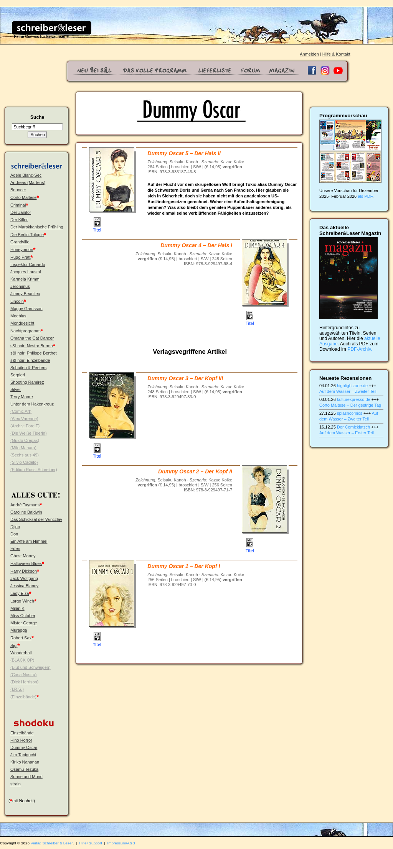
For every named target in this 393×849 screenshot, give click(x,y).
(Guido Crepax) (24, 440)
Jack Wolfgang (24, 578)
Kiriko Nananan (24, 762)
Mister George (23, 623)
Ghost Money (22, 555)
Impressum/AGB (121, 843)
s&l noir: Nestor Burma (31, 345)
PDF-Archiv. (359, 349)
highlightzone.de (352, 385)
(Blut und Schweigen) (30, 667)
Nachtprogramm (25, 330)
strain (15, 784)
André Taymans (25, 505)
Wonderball (20, 652)
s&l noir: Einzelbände (30, 360)
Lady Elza (19, 593)
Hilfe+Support (90, 843)
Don (14, 534)
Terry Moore (21, 396)
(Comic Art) (20, 411)
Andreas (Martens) (27, 182)
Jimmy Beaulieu (25, 293)
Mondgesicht (22, 323)
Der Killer (19, 219)
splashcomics (349, 413)
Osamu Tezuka (24, 769)
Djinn (15, 526)
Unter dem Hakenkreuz (32, 404)
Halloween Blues (26, 563)
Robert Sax (20, 638)
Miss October (22, 615)
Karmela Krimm (25, 279)
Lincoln (17, 301)
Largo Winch (22, 601)
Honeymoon (21, 249)
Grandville (20, 242)
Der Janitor (20, 212)
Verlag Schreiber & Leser (52, 843)
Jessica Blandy (24, 585)
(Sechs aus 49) (24, 455)
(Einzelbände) (23, 697)
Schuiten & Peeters (28, 367)
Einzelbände (22, 733)
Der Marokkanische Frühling (36, 227)
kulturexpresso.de (353, 399)
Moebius (18, 316)
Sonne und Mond (26, 776)
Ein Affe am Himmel (28, 541)
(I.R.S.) (17, 689)
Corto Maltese (23, 197)
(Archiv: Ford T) (25, 426)
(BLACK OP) (22, 660)
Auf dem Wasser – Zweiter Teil (347, 391)
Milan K (17, 608)
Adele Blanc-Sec (25, 175)
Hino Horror (21, 740)
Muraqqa (18, 630)
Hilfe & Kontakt (336, 54)
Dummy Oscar (23, 747)
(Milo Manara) (23, 447)
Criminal (18, 205)
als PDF (365, 196)
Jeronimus (20, 286)
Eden (15, 548)
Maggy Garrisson (26, 308)
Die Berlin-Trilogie (27, 234)
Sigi (13, 645)
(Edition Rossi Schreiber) (33, 469)
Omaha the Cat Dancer (32, 338)
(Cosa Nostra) (23, 674)
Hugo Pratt (20, 257)
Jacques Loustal (25, 271)
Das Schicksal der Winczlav (36, 519)
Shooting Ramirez (27, 382)
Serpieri (17, 375)
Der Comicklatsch (353, 427)
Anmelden (309, 54)
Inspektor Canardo (27, 264)
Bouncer (18, 189)
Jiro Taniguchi (23, 754)
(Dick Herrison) (24, 682)
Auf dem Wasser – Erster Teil (346, 432)
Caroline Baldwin (26, 512)
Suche (37, 117)
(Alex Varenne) (24, 418)
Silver (15, 389)
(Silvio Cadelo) (24, 462)
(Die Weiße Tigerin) (28, 433)
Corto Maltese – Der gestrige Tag (350, 405)
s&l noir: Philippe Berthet (33, 353)
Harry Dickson (23, 571)
